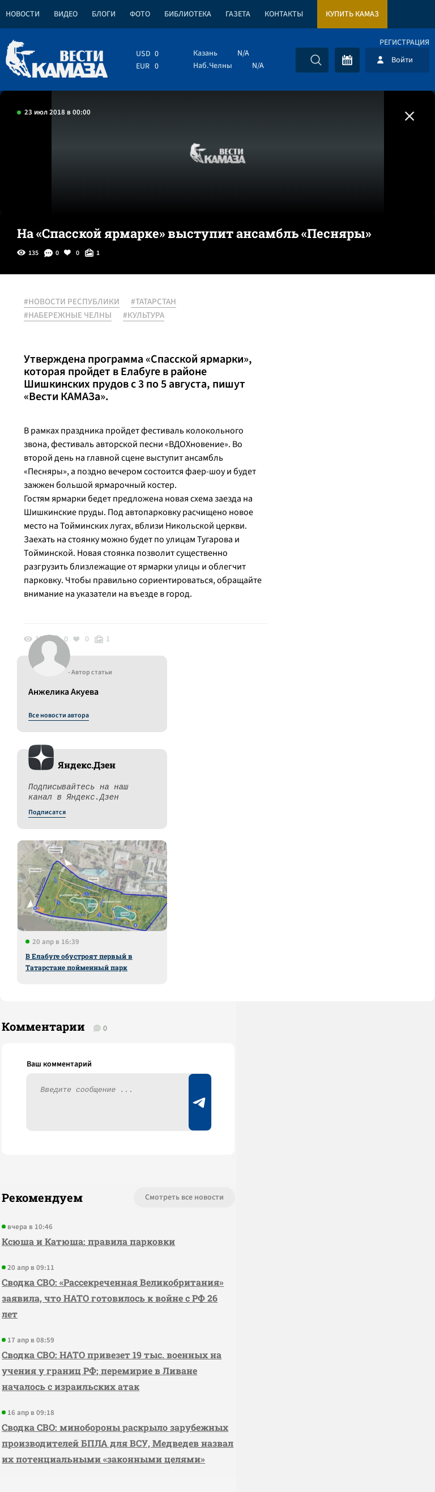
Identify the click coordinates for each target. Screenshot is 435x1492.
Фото (140, 14)
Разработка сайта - (391, 1460)
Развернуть (218, 1416)
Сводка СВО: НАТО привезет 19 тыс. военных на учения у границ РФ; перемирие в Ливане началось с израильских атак (81, 1111)
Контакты (284, 14)
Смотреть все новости (129, 930)
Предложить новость (323, 967)
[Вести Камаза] (57, 60)
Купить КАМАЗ (352, 14)
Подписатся (298, 411)
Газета (237, 14)
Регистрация (404, 42)
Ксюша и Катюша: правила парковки (86, 974)
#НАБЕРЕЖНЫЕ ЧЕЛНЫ (72, 315)
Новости (23, 14)
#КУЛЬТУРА (148, 315)
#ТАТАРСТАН (158, 302)
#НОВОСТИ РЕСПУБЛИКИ (76, 302)
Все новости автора (309, 314)
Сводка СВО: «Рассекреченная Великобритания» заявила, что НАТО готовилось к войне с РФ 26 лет (86, 1030)
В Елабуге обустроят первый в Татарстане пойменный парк (329, 560)
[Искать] (316, 60)
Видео (66, 14)
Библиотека (187, 14)
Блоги (104, 14)
